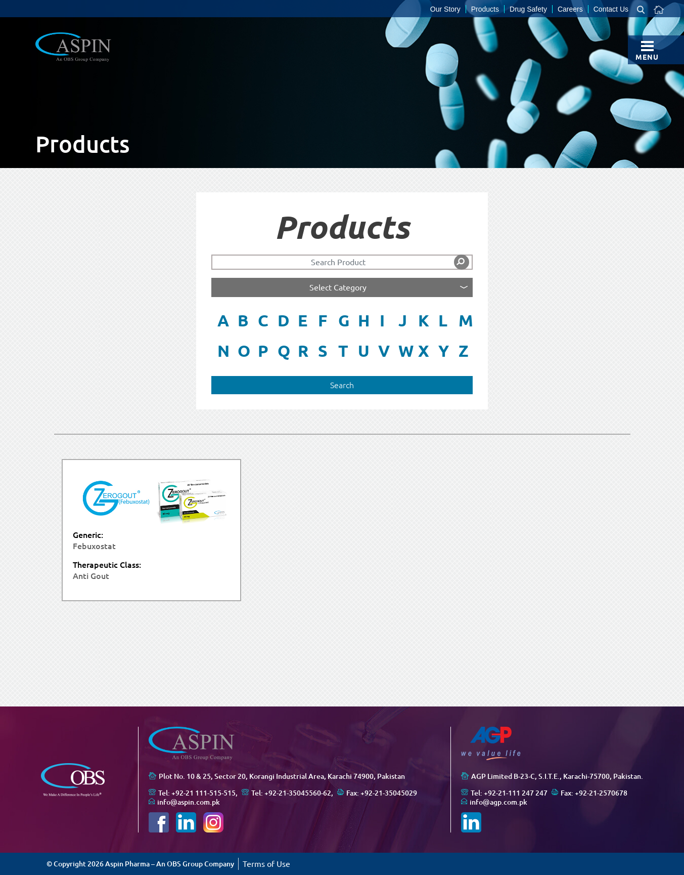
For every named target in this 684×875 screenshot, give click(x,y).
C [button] (263, 320)
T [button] (343, 351)
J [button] (402, 320)
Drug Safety (528, 9)
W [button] (405, 351)
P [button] (263, 351)
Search (342, 385)
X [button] (423, 351)
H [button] (364, 320)
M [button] (466, 320)
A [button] (223, 320)
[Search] (341, 262)
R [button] (303, 351)
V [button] (384, 351)
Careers (570, 9)
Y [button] (443, 351)
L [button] (442, 320)
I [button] (382, 320)
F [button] (322, 320)
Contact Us (611, 9)
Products (485, 9)
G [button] (343, 320)
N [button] (223, 351)
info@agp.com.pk (498, 802)
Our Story (445, 9)
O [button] (244, 351)
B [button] (243, 320)
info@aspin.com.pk (188, 802)
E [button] (302, 320)
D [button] (284, 320)
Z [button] (464, 351)
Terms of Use (266, 863)
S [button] (323, 351)
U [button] (364, 351)
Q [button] (284, 351)
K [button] (423, 320)
